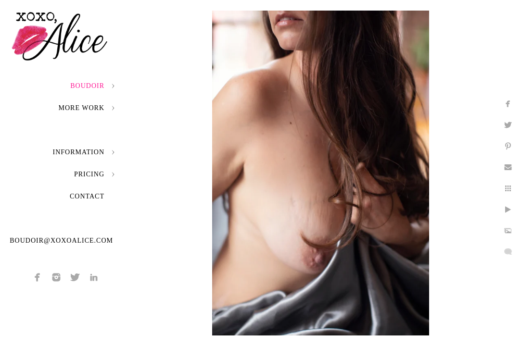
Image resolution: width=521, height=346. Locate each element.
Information (78, 152)
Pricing (89, 174)
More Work (81, 107)
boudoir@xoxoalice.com (61, 240)
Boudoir (87, 85)
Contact (87, 196)
